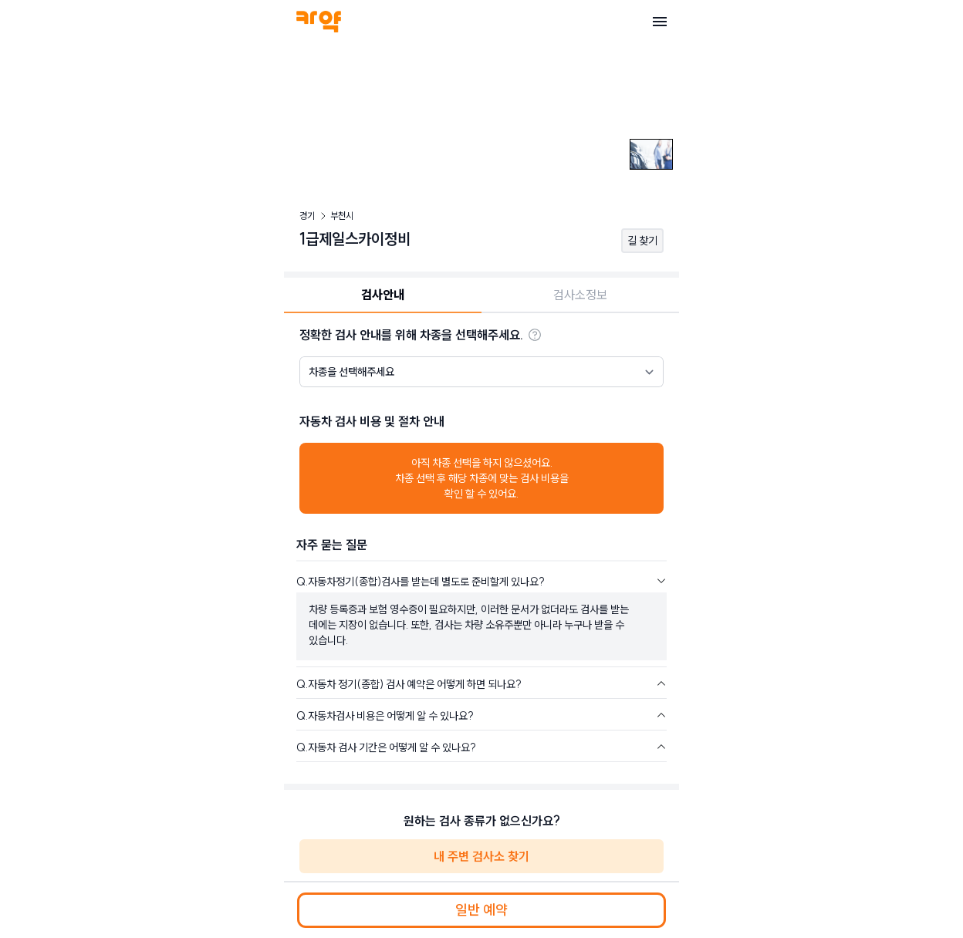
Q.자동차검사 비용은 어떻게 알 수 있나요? (385, 716)
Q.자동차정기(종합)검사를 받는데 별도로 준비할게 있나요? (420, 582)
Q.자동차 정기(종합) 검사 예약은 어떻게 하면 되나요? (409, 684)
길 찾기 (642, 241)
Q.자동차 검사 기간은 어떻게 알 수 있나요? (386, 747)
